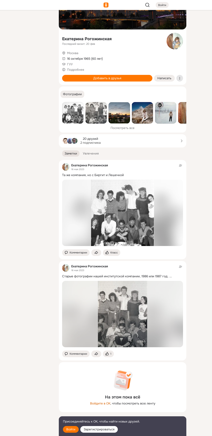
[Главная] (10, 20)
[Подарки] (10, 56)
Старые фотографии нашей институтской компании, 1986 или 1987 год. (115, 276)
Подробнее (75, 69)
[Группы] (46, 20)
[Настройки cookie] (28, 430)
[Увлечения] (28, 20)
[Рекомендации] (28, 75)
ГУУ (70, 64)
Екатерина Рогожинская (87, 38)
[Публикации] (10, 38)
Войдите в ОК (100, 403)
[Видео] (46, 38)
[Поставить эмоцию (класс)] (111, 252)
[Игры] (46, 56)
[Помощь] (10, 75)
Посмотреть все (123, 128)
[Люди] (28, 38)
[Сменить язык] (28, 412)
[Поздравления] (28, 56)
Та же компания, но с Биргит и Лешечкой (93, 175)
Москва (72, 53)
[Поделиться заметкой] (96, 252)
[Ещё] (28, 403)
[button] (72, 94)
